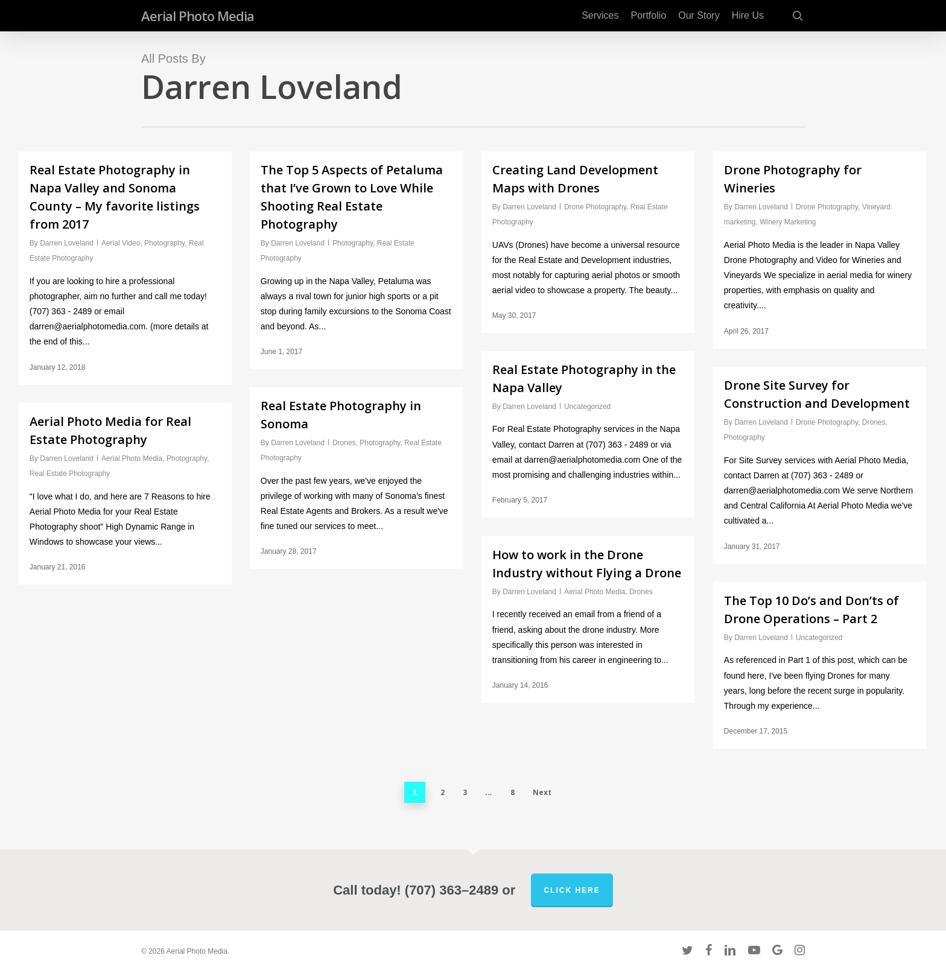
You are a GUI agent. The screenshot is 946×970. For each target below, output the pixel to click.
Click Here (572, 890)
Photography (164, 243)
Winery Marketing (788, 222)
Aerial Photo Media (197, 15)
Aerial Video (121, 243)
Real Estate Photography (70, 473)
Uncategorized (587, 406)
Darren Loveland (67, 243)
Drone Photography (595, 207)
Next (542, 792)
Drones (874, 422)
